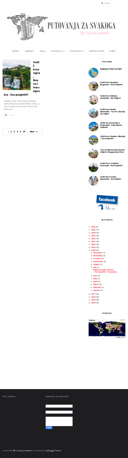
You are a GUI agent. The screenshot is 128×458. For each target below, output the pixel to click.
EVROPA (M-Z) (76, 51)
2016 (93, 297)
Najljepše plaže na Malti (111, 69)
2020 (93, 244)
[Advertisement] (107, 366)
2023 (93, 235)
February (97, 287)
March (96, 284)
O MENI (112, 51)
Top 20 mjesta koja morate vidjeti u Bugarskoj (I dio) (112, 151)
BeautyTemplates (25, 450)
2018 (93, 250)
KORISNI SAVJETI (96, 51)
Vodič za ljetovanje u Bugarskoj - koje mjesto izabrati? (111, 125)
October (97, 258)
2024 (93, 233)
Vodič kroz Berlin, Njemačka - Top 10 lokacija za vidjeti (112, 111)
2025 (93, 230)
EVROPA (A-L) (57, 51)
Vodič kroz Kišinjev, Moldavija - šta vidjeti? (110, 97)
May (95, 278)
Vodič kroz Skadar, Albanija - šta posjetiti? (112, 137)
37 (24, 132)
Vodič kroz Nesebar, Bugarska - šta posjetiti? (111, 83)
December (98, 253)
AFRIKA (15, 51)
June (95, 275)
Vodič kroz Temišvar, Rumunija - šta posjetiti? (111, 164)
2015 (93, 300)
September (98, 261)
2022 (93, 238)
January (97, 290)
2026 (93, 227)
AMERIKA (29, 51)
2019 (93, 247)
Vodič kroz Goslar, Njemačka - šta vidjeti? (110, 178)
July (95, 267)
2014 (93, 303)
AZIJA (42, 51)
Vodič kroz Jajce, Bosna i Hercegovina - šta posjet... (105, 271)
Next (32, 132)
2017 (93, 294)
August (96, 264)
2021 (93, 241)
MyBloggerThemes (53, 450)
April (95, 281)
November (98, 255)
